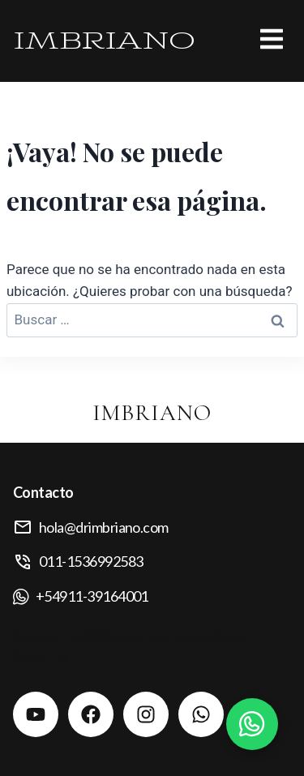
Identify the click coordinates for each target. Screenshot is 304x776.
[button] (243, 40)
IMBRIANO (104, 41)
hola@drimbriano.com (104, 527)
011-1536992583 (91, 561)
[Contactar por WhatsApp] (252, 724)
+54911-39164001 (92, 596)
